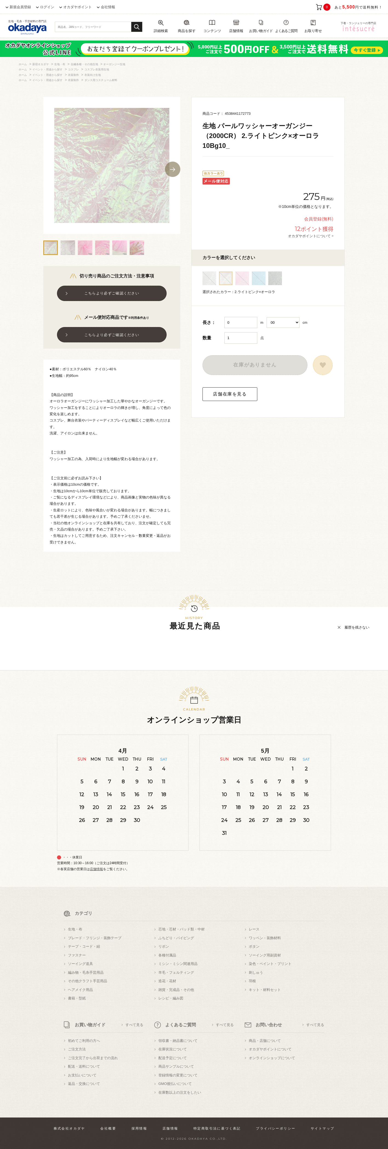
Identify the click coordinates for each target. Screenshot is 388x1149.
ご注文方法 (77, 1049)
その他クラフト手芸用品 (87, 981)
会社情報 (108, 7)
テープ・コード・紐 (84, 946)
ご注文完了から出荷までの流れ (93, 1058)
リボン (163, 946)
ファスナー (77, 955)
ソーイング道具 (80, 964)
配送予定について (172, 1058)
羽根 (252, 981)
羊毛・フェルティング (176, 972)
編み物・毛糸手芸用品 (86, 972)
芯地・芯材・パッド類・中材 (181, 929)
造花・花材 (167, 981)
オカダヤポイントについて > (310, 236)
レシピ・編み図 (170, 998)
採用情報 (139, 1128)
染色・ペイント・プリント (270, 964)
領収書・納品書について (178, 1041)
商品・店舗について (265, 1041)
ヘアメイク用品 (80, 990)
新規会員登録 (20, 7)
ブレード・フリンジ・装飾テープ (94, 938)
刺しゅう (256, 972)
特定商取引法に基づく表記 (217, 1128)
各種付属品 (167, 955)
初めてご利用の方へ (84, 1041)
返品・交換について (84, 1084)
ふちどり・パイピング (176, 938)
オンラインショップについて (272, 1058)
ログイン (47, 7)
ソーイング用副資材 (265, 955)
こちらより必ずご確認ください (111, 293)
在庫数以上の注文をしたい (179, 1092)
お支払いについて (82, 1075)
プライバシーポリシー (275, 1128)
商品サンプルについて (176, 1066)
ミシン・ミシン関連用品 (178, 964)
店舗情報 (96, 869)
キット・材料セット (265, 990)
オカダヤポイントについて (270, 1049)
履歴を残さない (356, 627)
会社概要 (108, 1128)
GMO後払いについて (175, 1084)
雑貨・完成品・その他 (176, 990)
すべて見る (134, 1025)
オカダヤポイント (77, 7)
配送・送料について (84, 1066)
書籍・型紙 (77, 998)
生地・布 (75, 929)
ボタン (254, 946)
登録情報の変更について (178, 1075)
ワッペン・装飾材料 (265, 938)
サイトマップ (322, 1128)
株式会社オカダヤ (69, 1128)
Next (172, 169)
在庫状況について (172, 1049)
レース (254, 929)
